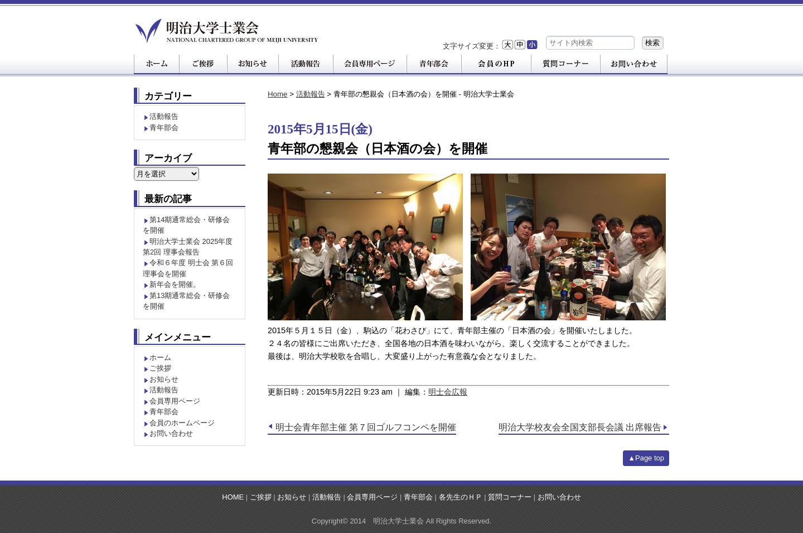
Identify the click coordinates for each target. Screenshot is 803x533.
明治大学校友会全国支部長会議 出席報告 (580, 427)
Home (277, 94)
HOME (233, 497)
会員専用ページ (174, 401)
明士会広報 (447, 391)
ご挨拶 (160, 368)
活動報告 (310, 94)
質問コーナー (509, 497)
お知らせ (163, 379)
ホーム (160, 357)
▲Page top (646, 458)
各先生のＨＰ (460, 497)
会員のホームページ (182, 423)
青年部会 (163, 127)
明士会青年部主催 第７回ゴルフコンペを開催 (365, 427)
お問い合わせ (171, 433)
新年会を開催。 (174, 284)
